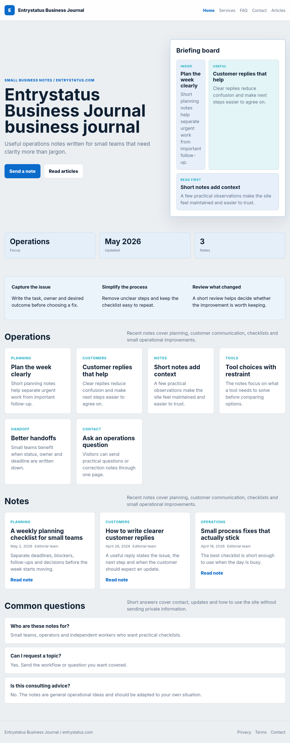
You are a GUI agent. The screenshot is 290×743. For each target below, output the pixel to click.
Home (209, 10)
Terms (261, 732)
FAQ (244, 10)
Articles (278, 10)
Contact (259, 10)
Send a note (22, 171)
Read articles (63, 171)
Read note (21, 580)
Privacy (244, 732)
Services (227, 10)
